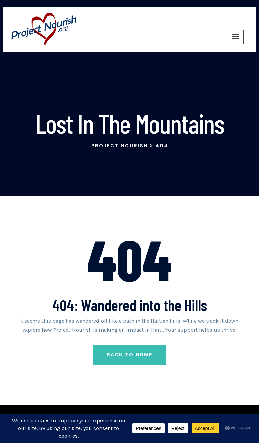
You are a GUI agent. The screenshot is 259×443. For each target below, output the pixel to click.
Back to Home (130, 354)
